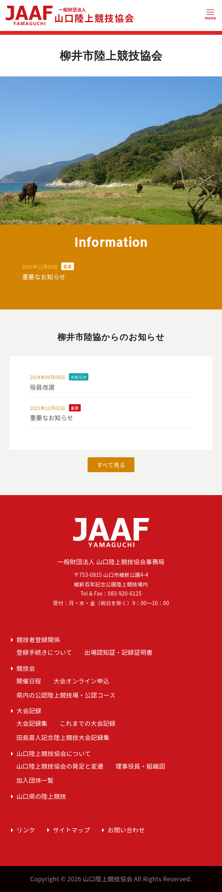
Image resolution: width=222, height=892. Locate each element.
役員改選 (42, 387)
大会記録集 (32, 723)
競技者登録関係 (38, 639)
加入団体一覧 (35, 780)
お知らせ (78, 377)
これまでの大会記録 (88, 723)
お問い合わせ (126, 829)
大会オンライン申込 (81, 680)
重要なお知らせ (43, 276)
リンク (25, 829)
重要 (67, 266)
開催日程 (28, 680)
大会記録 (28, 710)
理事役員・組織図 (140, 766)
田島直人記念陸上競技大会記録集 (63, 737)
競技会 (25, 668)
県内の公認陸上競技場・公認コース (65, 694)
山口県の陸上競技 (41, 796)
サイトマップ (71, 829)
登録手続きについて (44, 652)
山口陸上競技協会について (53, 753)
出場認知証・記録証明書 (118, 652)
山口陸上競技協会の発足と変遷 (59, 766)
